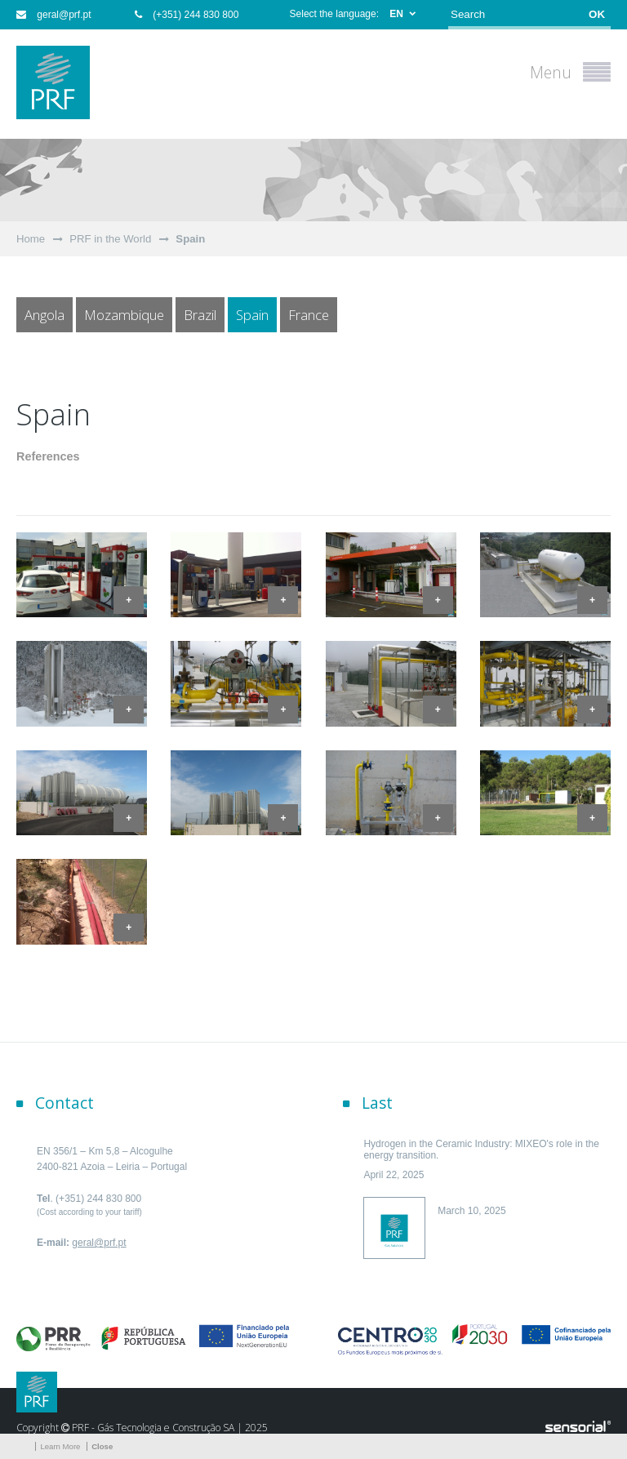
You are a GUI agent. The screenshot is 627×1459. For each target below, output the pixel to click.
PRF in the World (110, 239)
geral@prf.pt (53, 14)
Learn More (60, 1446)
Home (30, 239)
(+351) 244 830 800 (186, 14)
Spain (190, 239)
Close (102, 1446)
